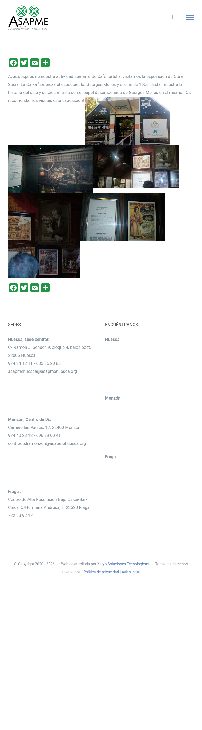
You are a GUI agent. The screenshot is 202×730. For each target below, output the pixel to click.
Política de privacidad (101, 572)
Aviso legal (131, 572)
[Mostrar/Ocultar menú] (190, 17)
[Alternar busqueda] (171, 17)
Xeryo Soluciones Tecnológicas (123, 564)
